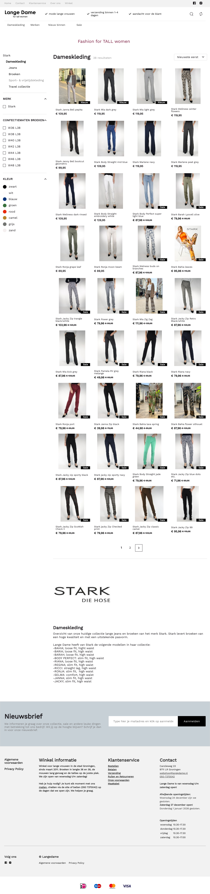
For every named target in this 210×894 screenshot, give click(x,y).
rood (12, 211)
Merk (25, 98)
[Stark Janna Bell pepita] (72, 93)
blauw (13, 199)
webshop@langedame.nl (174, 773)
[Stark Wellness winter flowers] (188, 93)
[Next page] (138, 548)
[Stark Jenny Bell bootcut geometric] (72, 145)
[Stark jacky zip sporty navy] (111, 458)
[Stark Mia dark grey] (111, 93)
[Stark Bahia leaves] (188, 250)
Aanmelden (192, 721)
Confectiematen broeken (25, 120)
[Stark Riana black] (149, 355)
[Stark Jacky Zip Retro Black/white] (188, 303)
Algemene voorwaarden (13, 761)
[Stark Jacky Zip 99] (188, 511)
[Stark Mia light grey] (149, 93)
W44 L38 (14, 153)
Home (7, 3)
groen (13, 205)
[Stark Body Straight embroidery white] (111, 198)
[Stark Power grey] (111, 303)
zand (12, 230)
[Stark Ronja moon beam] (111, 250)
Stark (12, 106)
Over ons (55, 3)
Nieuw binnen (56, 25)
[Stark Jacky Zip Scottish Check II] (72, 511)
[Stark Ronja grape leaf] (72, 250)
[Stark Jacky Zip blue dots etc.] (188, 458)
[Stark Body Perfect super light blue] (149, 198)
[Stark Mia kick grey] (72, 355)
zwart (13, 186)
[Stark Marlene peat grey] (188, 145)
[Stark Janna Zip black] (111, 406)
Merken (35, 25)
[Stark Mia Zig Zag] (149, 303)
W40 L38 (14, 140)
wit (11, 193)
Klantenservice (37, 3)
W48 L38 (14, 165)
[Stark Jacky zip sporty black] (72, 458)
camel (13, 217)
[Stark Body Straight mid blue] (111, 145)
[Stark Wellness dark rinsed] (72, 198)
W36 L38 (14, 128)
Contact (20, 3)
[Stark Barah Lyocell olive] (188, 198)
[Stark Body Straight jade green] (149, 458)
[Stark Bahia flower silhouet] (188, 406)
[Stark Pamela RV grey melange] (111, 355)
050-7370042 (167, 776)
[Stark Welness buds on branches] (149, 250)
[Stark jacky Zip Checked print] (111, 511)
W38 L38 (14, 134)
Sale (79, 25)
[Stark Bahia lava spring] (149, 406)
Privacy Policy (13, 769)
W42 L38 (14, 146)
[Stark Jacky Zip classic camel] (149, 511)
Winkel (69, 3)
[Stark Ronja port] (72, 406)
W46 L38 (14, 159)
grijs (12, 224)
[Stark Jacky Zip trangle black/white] (72, 303)
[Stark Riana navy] (188, 355)
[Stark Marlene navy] (149, 145)
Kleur (25, 179)
